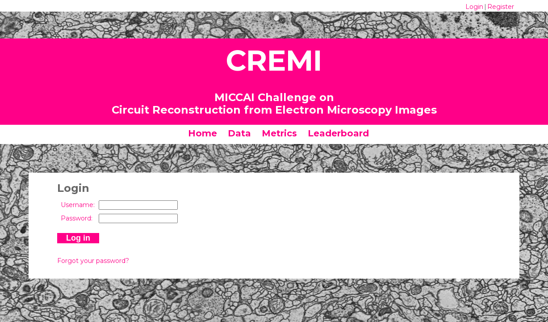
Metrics (279, 133)
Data (239, 133)
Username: (78, 205)
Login (474, 7)
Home (202, 133)
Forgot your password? (93, 261)
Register (500, 7)
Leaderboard (338, 133)
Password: (76, 218)
